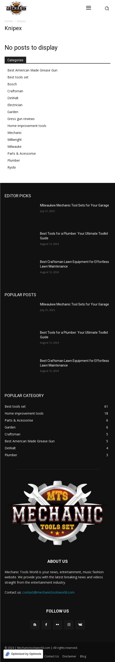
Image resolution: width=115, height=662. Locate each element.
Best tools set (17, 77)
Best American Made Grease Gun (32, 70)
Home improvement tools (26, 125)
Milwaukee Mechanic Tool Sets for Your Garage (74, 205)
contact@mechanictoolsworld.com (48, 592)
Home (9, 21)
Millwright (14, 139)
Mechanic (14, 132)
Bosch (12, 84)
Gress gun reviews (21, 119)
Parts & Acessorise (21, 153)
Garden (12, 112)
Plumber (13, 160)
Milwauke (14, 146)
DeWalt (13, 98)
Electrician (14, 105)
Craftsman (15, 91)
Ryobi (11, 167)
